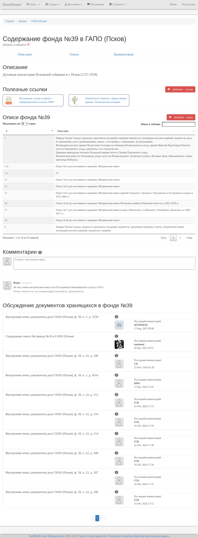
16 (5, 196)
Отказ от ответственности (92, 525)
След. (190, 227)
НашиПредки (12, 4)
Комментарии (123, 54)
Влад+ (17, 272)
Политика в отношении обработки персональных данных (138, 525)
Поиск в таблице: (168, 124)
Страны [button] (52, 4)
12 (5, 176)
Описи (74, 54)
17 (5, 202)
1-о (6, 169)
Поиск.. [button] (33, 4)
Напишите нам (56, 525)
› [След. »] (104, 507)
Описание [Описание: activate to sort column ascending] (19, 131)
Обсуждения (95, 4)
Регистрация (188, 4)
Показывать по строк (19, 123)
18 (5, 209)
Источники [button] (73, 4)
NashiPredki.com (37, 525)
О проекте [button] (117, 4)
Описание (25, 54)
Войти (173, 4)
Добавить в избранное (16, 44)
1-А (6, 162)
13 (5, 182)
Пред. (164, 227)
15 (5, 189)
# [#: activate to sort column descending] (6, 131)
